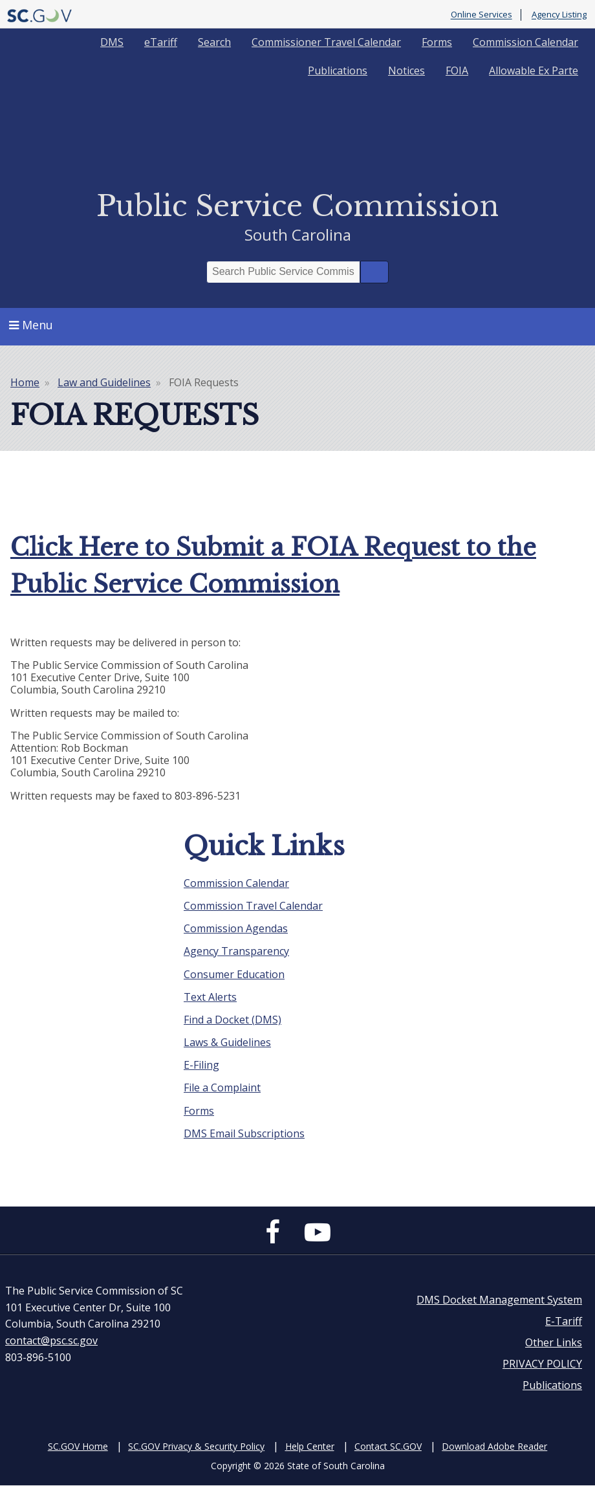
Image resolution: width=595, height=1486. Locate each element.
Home (24, 382)
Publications (337, 70)
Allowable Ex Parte (533, 70)
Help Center (309, 1446)
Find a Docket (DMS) (232, 1019)
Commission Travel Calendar (253, 906)
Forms (437, 42)
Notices (406, 70)
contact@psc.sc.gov (51, 1340)
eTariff (160, 42)
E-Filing (201, 1065)
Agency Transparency (236, 951)
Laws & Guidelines (227, 1042)
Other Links (553, 1342)
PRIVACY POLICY (542, 1364)
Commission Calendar (525, 42)
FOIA (457, 70)
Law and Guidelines (104, 382)
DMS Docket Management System (499, 1300)
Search (214, 42)
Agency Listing (559, 15)
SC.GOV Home (78, 1446)
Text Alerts (210, 997)
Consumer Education (234, 974)
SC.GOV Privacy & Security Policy (196, 1446)
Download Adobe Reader (494, 1446)
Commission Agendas (236, 928)
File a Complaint (222, 1087)
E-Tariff (563, 1321)
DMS (112, 42)
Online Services (481, 15)
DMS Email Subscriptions (244, 1133)
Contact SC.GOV (388, 1446)
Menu (31, 325)
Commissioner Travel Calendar (326, 42)
